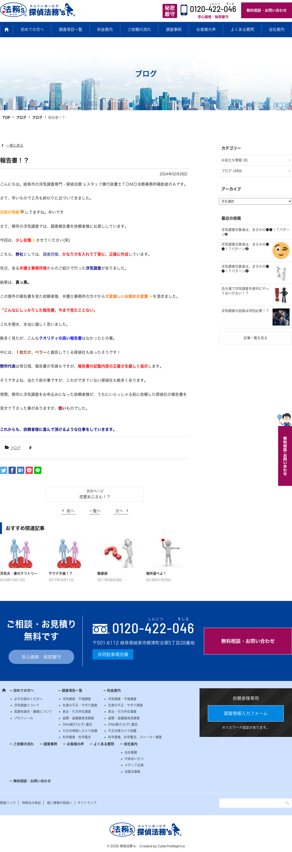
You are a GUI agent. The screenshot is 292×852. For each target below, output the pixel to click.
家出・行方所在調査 (77, 711)
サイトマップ (86, 802)
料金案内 (105, 29)
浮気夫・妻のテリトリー (18, 573)
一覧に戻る (14, 145)
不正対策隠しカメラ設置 (80, 730)
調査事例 (174, 29)
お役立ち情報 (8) (234, 160)
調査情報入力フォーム (246, 713)
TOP (6, 117)
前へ (70, 511)
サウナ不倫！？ (61, 573)
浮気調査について (26, 705)
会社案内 (276, 29)
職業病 (102, 573)
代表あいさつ (134, 758)
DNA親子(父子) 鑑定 (77, 724)
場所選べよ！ (156, 573)
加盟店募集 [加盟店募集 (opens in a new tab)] (132, 771)
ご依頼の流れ (139, 29)
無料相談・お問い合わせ (266, 10)
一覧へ (95, 511)
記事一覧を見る (255, 338)
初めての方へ (32, 29)
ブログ (21, 117)
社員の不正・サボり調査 (80, 705)
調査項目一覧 (70, 29)
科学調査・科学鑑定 (77, 737)
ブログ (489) (231, 170)
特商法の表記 (31, 802)
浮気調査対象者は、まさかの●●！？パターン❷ (245, 247)
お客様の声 (206, 29)
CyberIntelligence (171, 846)
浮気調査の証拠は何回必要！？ (245, 310)
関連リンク (8, 802)
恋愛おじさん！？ (94, 497)
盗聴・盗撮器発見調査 (78, 718)
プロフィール (23, 718)
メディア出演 (134, 765)
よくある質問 (242, 29)
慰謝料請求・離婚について (33, 711)
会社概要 (131, 752)
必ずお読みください (28, 698)
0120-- (153, 627)
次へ (119, 511)
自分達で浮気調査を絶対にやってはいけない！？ (245, 291)
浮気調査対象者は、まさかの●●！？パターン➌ (255, 232)
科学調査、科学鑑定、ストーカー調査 (135, 737)
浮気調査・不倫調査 (77, 698)
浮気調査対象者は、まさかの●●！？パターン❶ (245, 269)
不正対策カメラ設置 (122, 730)
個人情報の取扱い (59, 802)
